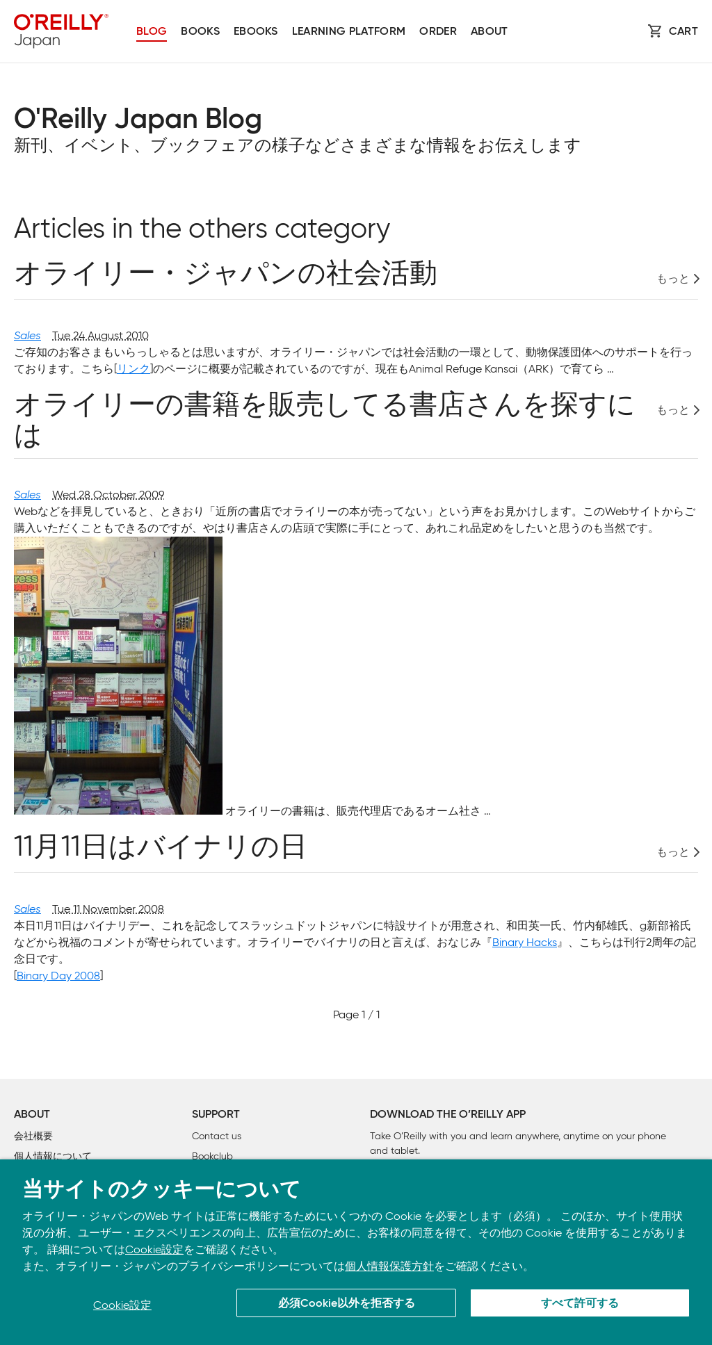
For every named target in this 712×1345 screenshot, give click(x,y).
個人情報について (53, 1156)
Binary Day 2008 (58, 975)
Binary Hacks (524, 942)
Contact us (216, 1136)
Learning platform (348, 32)
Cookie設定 (154, 1249)
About (489, 32)
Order (438, 32)
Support (216, 1114)
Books (200, 32)
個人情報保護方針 (389, 1266)
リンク (133, 368)
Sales (27, 335)
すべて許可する (580, 1304)
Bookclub (212, 1156)
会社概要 (33, 1136)
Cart (683, 32)
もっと (673, 278)
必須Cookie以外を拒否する (346, 1304)
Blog (151, 32)
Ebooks (256, 32)
